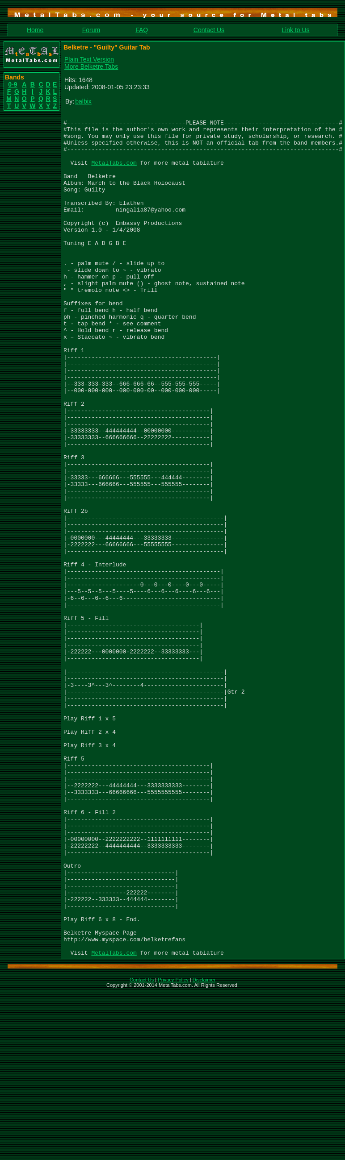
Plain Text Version (89, 59)
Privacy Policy (173, 1148)
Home (35, 29)
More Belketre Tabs (91, 66)
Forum (91, 29)
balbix (83, 101)
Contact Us (209, 29)
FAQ (141, 29)
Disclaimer (204, 1148)
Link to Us (295, 29)
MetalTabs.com (113, 173)
